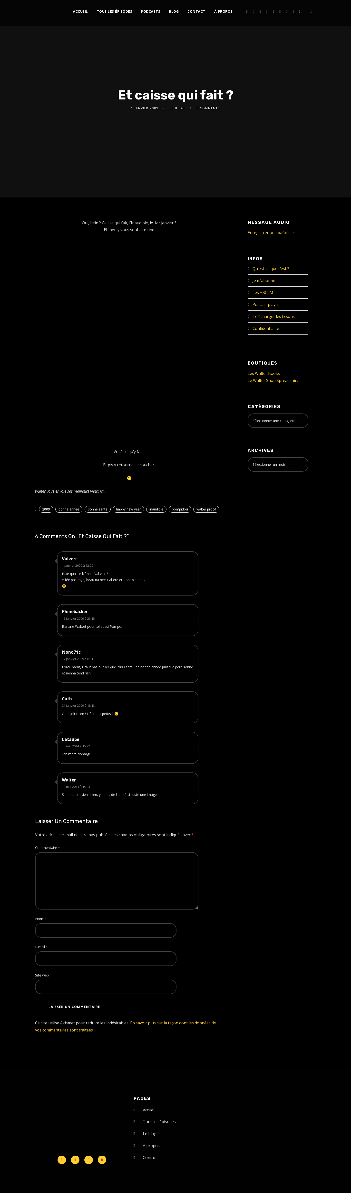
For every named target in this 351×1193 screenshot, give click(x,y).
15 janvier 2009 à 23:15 (78, 618)
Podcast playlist (267, 304)
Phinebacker (75, 611)
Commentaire (47, 847)
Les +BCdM (263, 292)
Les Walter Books (264, 373)
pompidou (180, 509)
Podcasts (150, 11)
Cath (67, 699)
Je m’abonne (264, 280)
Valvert (69, 559)
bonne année (68, 509)
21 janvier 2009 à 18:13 (78, 705)
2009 (46, 509)
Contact (196, 11)
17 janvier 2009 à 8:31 (77, 659)
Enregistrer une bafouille (271, 232)
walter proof (206, 509)
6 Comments (208, 108)
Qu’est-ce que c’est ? (271, 268)
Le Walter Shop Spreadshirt (273, 380)
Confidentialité (266, 328)
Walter (69, 780)
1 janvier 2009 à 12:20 (77, 565)
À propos (223, 11)
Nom (40, 918)
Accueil (80, 11)
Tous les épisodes (114, 11)
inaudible (156, 509)
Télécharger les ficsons (274, 316)
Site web (42, 975)
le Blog (177, 108)
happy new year (128, 509)
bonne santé (97, 509)
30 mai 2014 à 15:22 (76, 746)
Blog (174, 11)
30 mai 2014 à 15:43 (76, 786)
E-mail (41, 946)
